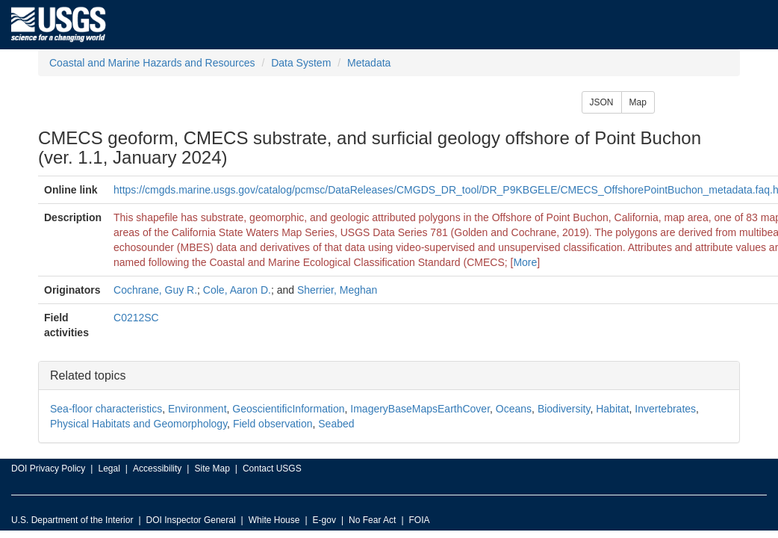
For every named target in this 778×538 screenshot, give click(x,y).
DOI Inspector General (191, 520)
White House (274, 520)
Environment (197, 409)
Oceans (514, 409)
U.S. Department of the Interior (72, 520)
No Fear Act (372, 520)
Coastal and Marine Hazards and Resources (152, 63)
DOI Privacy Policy (48, 468)
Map (638, 102)
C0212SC (136, 318)
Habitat (612, 409)
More (525, 262)
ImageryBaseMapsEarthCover (420, 409)
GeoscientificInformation (288, 409)
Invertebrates (665, 409)
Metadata (368, 63)
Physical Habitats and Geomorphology (138, 424)
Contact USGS (272, 468)
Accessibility (157, 468)
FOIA (419, 520)
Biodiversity (564, 409)
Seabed (336, 424)
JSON (602, 102)
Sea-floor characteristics (106, 409)
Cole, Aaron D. (237, 290)
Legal (108, 468)
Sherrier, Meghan (337, 290)
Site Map (211, 468)
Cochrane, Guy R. (155, 290)
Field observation (273, 424)
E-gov (324, 520)
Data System (301, 63)
